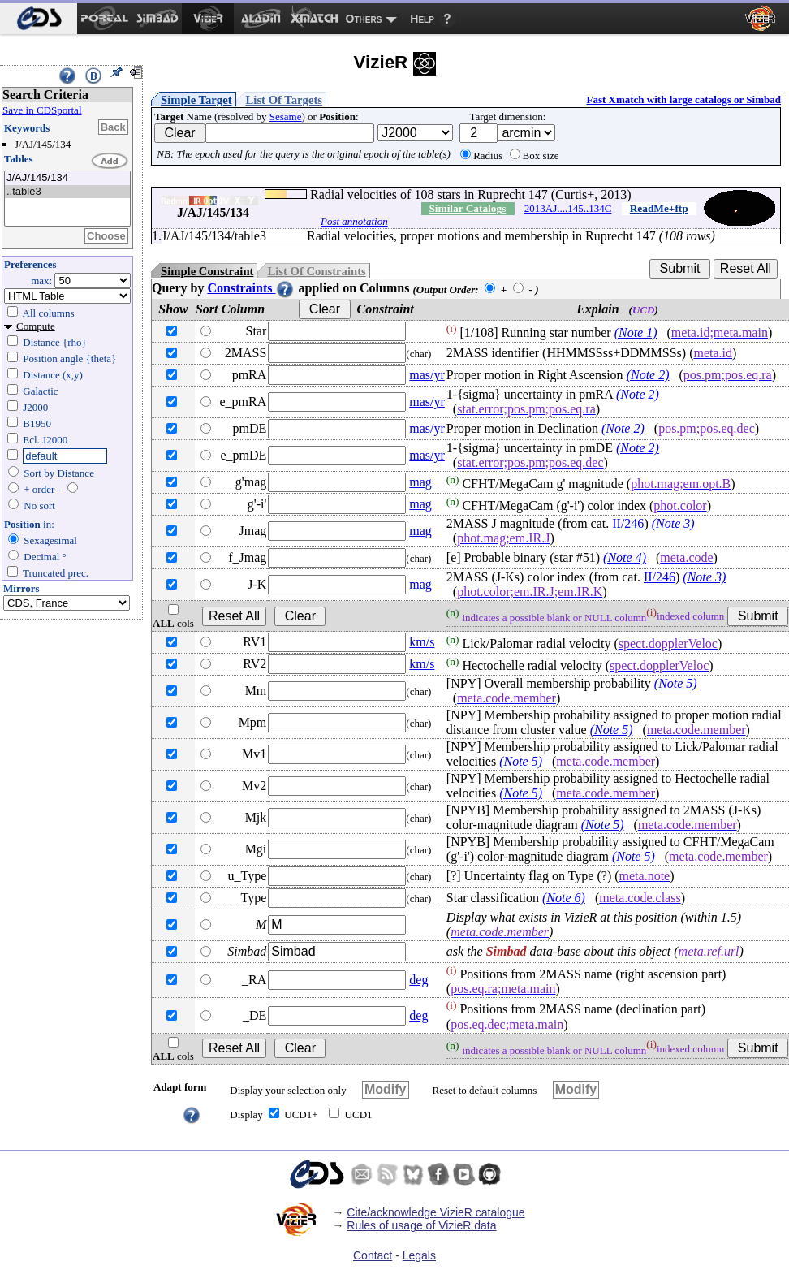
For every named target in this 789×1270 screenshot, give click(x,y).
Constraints (251, 288)
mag (420, 482)
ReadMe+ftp (659, 208)
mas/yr (427, 375)
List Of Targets (284, 99)
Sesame (285, 116)
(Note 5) (675, 683)
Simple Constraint (207, 271)
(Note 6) (563, 898)
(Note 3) (673, 523)
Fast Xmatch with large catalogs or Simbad (683, 99)
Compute (35, 326)
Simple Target (196, 99)
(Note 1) (636, 332)
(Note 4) (624, 557)
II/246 (628, 523)
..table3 (67, 192)
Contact (372, 1255)
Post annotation (354, 221)
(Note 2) (648, 375)
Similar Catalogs (467, 208)
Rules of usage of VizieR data (421, 1225)
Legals (419, 1255)
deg (418, 980)
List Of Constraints (316, 271)
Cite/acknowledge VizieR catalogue (435, 1212)
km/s (421, 642)
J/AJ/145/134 (67, 178)
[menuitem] (38, 18)
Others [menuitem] (364, 18)
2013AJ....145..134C (568, 208)
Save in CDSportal (42, 110)
